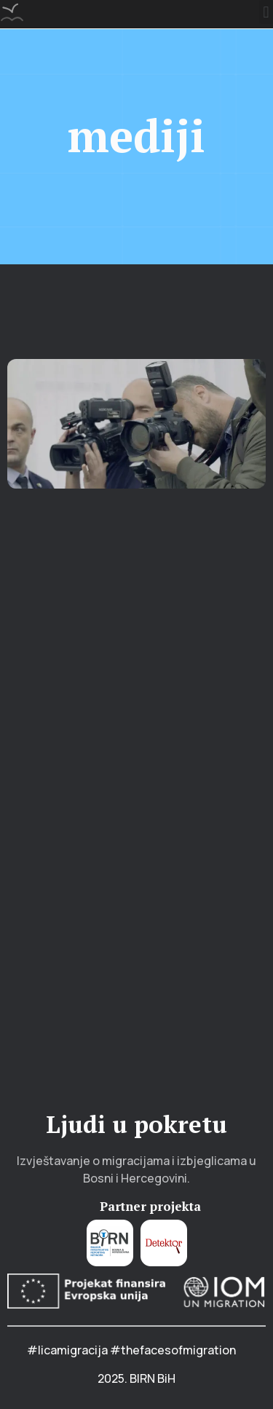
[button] (266, 12)
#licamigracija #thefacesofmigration (131, 1350)
